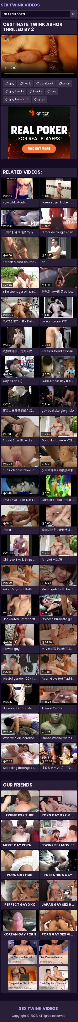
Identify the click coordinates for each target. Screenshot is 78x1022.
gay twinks (16, 91)
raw (53, 91)
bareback (46, 83)
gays (41, 99)
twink (27, 83)
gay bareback (19, 99)
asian (66, 83)
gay (11, 83)
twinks (37, 91)
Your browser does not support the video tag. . (39, 56)
